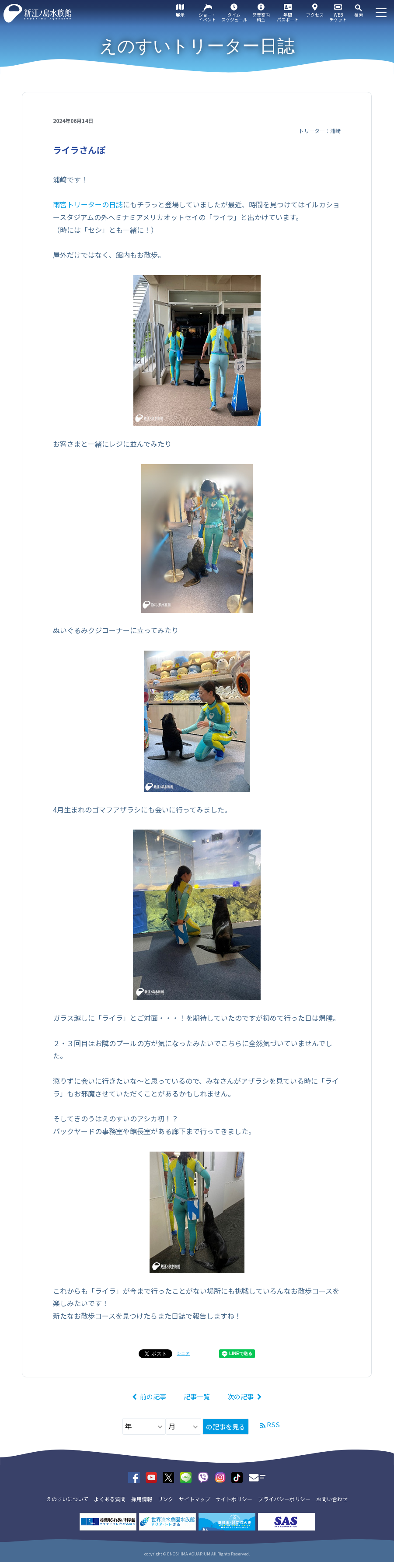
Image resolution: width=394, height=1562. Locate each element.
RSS (273, 1424)
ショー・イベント (207, 17)
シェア (183, 1353)
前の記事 (153, 1396)
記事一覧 (197, 1396)
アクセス (315, 14)
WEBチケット (338, 17)
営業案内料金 (261, 17)
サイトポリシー (234, 1498)
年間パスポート (288, 17)
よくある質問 (110, 1498)
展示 (180, 14)
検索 (358, 14)
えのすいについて (67, 1498)
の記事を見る (225, 1426)
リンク (165, 1498)
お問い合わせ (332, 1498)
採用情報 (141, 1498)
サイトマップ (194, 1498)
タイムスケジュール (234, 17)
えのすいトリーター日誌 (197, 46)
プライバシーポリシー (284, 1498)
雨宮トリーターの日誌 (88, 204)
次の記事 (240, 1396)
